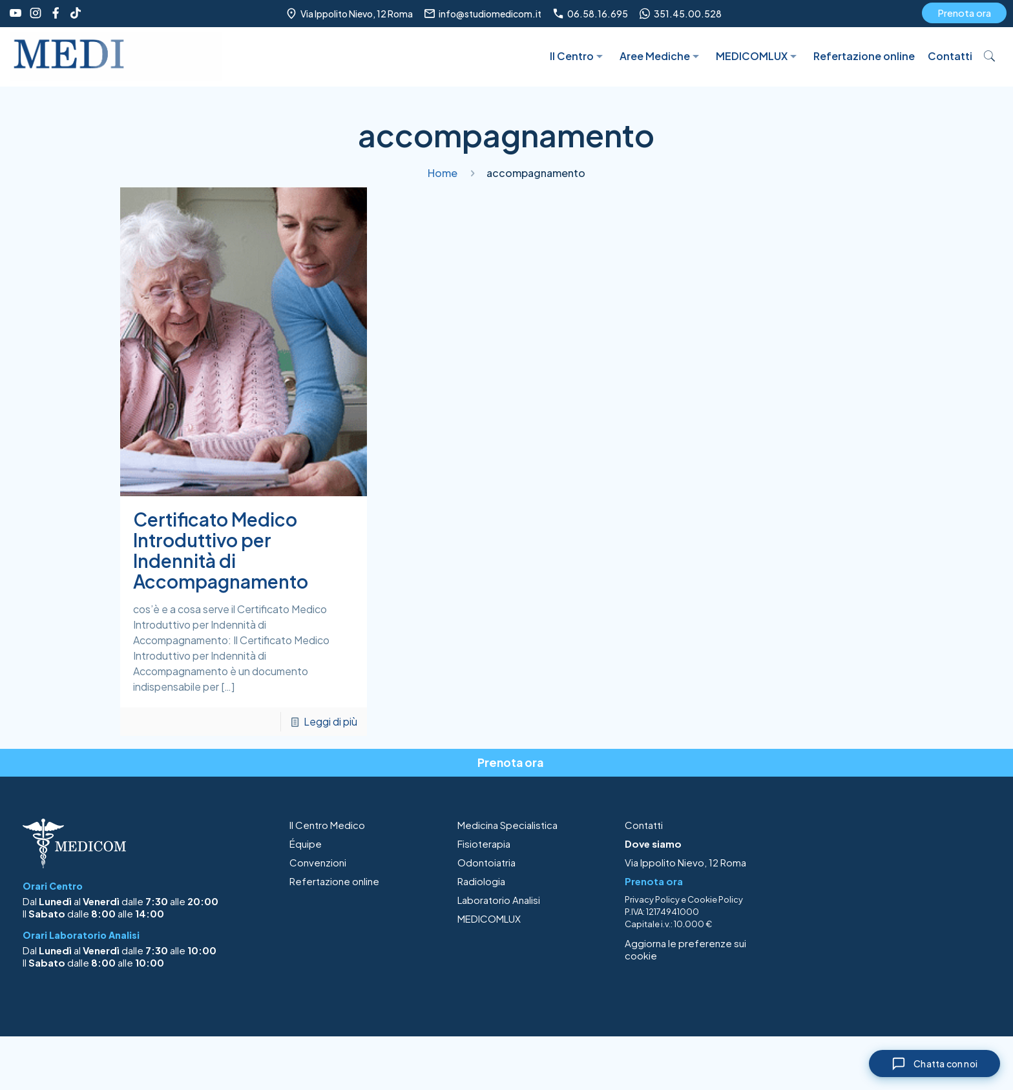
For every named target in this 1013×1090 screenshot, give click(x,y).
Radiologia (481, 881)
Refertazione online (334, 881)
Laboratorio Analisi (498, 900)
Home (442, 173)
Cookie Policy (715, 899)
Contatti (644, 825)
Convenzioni (317, 862)
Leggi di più (330, 721)
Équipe (305, 843)
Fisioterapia (483, 843)
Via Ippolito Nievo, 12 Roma (685, 862)
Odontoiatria (486, 862)
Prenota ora (964, 12)
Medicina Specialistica (507, 825)
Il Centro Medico (327, 825)
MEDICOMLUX (489, 918)
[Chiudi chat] (934, 1063)
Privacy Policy (652, 899)
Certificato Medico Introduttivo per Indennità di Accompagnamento (220, 550)
